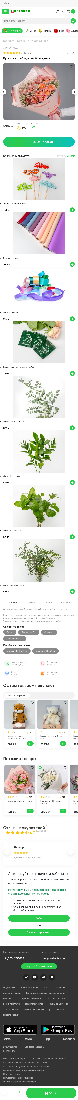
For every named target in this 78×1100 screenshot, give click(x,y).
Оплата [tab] (48, 602)
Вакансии (60, 987)
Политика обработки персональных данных (23, 1070)
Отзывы (46, 987)
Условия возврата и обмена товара (19, 1081)
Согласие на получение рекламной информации (26, 1066)
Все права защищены (34, 1046)
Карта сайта (9, 1050)
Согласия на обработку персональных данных (25, 1062)
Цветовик (8, 40)
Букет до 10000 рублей (17, 651)
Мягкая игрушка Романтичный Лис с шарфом (17, 739)
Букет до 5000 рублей (45, 651)
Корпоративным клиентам (30, 998)
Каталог (21, 40)
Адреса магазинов (12, 993)
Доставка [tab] (65, 602)
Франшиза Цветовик (58, 1004)
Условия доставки (56, 998)
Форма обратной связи (39, 966)
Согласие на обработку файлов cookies (49, 1058)
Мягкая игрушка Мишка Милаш (51, 737)
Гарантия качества (34, 1004)
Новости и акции (11, 1014)
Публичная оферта (12, 1074)
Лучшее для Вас (39, 40)
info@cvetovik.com (53, 958)
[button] (6, 3)
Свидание (49, 632)
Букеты (10, 632)
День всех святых (15, 638)
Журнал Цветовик (29, 987)
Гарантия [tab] (31, 602)
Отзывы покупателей (24, 827)
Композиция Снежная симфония (50, 802)
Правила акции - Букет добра (38, 1009)
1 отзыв (28, 53)
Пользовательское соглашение (18, 1077)
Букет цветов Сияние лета (20, 801)
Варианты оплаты (11, 1004)
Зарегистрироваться (39, 932)
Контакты (7, 998)
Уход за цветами (11, 1009)
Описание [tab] (12, 602)
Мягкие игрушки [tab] (17, 695)
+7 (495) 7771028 (13, 958)
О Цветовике (9, 987)
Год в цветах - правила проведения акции (45, 993)
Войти (39, 918)
